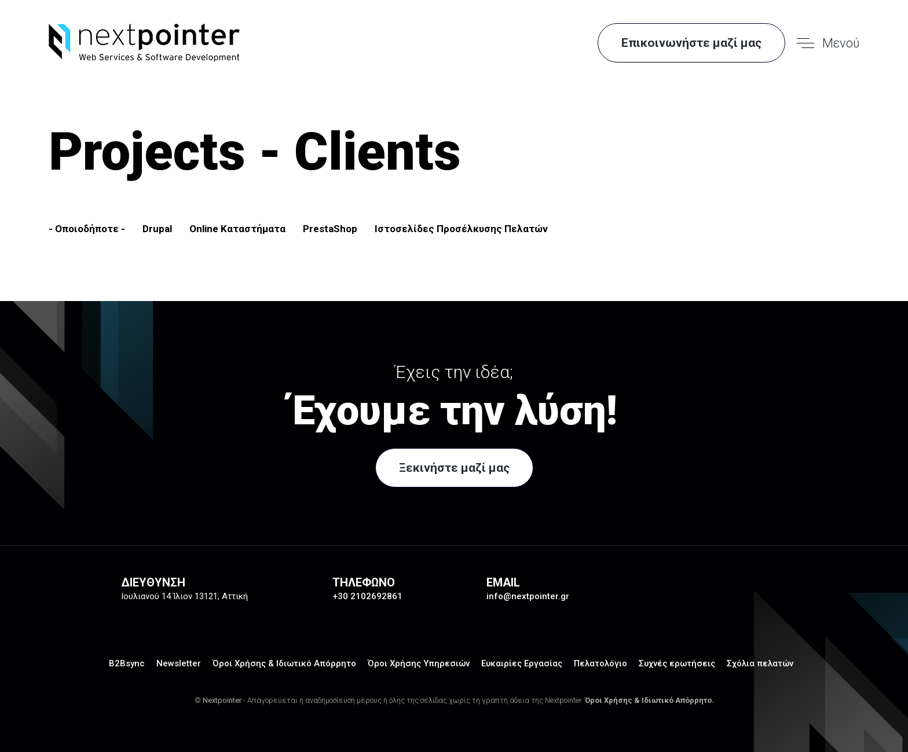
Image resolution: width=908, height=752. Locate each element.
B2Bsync (127, 663)
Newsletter (178, 663)
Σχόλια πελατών (760, 663)
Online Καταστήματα (237, 228)
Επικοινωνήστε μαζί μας (691, 43)
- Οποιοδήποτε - (87, 228)
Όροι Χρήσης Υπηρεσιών (419, 663)
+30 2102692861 (367, 596)
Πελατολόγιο (600, 663)
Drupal (157, 228)
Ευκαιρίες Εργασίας (521, 663)
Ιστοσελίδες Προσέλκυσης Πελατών (461, 228)
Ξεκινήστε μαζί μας (454, 468)
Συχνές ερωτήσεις (677, 663)
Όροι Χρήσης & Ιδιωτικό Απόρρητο (284, 663)
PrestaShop (330, 228)
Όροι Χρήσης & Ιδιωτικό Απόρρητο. (649, 700)
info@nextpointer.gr (527, 596)
